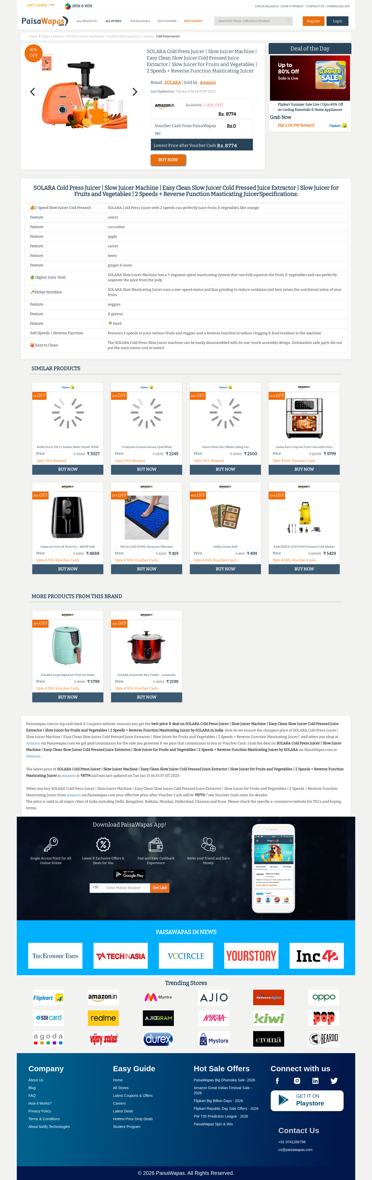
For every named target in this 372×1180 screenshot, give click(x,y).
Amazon (208, 82)
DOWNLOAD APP (338, 6)
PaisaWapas (170, 1173)
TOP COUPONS (167, 21)
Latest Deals (123, 1111)
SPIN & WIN (78, 6)
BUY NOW (168, 159)
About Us (35, 1080)
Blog (32, 1088)
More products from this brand (77, 596)
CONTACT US (315, 6)
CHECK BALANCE (267, 6)
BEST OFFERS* (193, 21)
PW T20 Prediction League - (221, 1116)
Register (313, 21)
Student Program (127, 1127)
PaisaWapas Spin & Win (213, 1124)
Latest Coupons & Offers (133, 1096)
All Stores (121, 1088)
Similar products (56, 368)
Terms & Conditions (44, 1119)
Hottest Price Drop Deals (133, 1119)
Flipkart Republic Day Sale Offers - (226, 1108)
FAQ (32, 1096)
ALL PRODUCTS (87, 21)
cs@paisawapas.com (295, 1150)
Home (118, 1080)
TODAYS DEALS (140, 21)
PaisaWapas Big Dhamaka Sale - (224, 1080)
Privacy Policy (39, 1111)
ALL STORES (113, 21)
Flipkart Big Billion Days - (218, 1101)
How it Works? (40, 1103)
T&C (158, 133)
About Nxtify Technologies (49, 1127)
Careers (119, 1103)
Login (337, 21)
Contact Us (298, 1130)
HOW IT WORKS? (293, 6)
